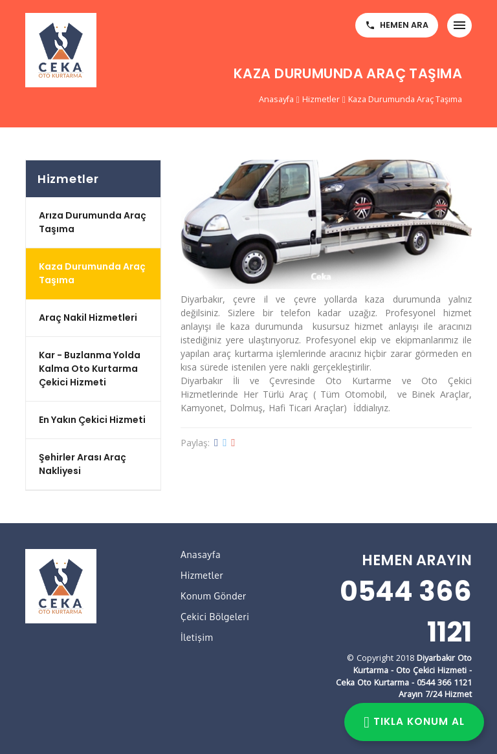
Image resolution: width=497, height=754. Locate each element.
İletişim (197, 637)
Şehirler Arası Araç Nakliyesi (82, 464)
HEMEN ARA (396, 24)
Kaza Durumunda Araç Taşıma (405, 99)
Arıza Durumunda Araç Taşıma (92, 222)
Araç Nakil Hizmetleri (88, 317)
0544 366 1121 (406, 611)
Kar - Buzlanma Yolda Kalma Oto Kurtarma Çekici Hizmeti (89, 369)
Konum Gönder (214, 595)
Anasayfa (276, 99)
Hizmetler (321, 99)
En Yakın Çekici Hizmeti (92, 419)
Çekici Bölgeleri (215, 616)
